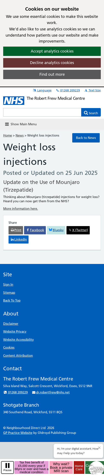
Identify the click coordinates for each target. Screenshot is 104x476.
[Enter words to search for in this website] (42, 112)
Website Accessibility (18, 340)
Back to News (86, 138)
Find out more (52, 74)
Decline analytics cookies (52, 62)
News (20, 135)
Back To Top (11, 300)
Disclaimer (10, 324)
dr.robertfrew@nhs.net (50, 392)
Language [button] (42, 90)
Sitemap (9, 293)
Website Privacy (14, 331)
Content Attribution (18, 355)
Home (7, 135)
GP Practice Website (17, 433)
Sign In (8, 284)
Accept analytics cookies (52, 51)
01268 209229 (68, 90)
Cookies (8, 347)
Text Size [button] (92, 90)
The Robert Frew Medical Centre (56, 98)
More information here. (20, 209)
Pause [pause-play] (7, 470)
